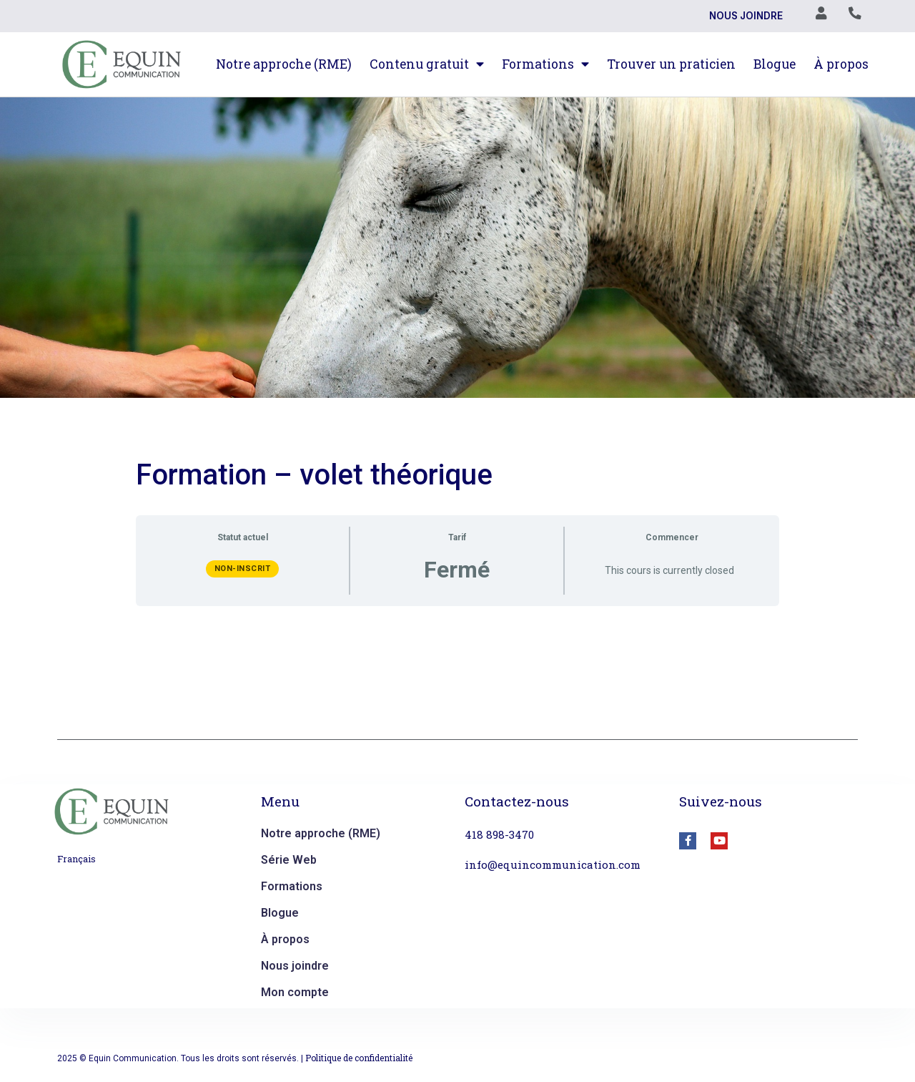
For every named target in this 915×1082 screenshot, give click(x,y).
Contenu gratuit (427, 64)
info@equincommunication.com (552, 864)
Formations (545, 64)
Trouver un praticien (671, 64)
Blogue (774, 64)
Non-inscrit (242, 568)
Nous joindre (745, 16)
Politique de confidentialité (358, 1057)
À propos (841, 64)
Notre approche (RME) (284, 64)
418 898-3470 (499, 834)
